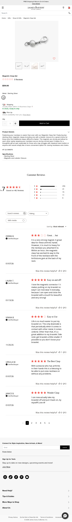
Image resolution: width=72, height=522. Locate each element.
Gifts (9, 18)
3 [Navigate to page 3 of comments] (36, 423)
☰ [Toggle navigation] (3, 7)
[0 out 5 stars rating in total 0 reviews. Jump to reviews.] (12, 79)
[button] (36, 41)
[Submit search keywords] (70, 13)
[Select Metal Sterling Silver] (3, 97)
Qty (3, 119)
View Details (36, 4)
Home (4, 18)
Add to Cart (44, 123)
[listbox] (36, 67)
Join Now (6, 466)
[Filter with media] (16, 220)
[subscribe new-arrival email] (31, 447)
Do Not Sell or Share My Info (29, 517)
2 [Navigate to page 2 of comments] (31, 423)
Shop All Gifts (17, 18)
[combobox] (36, 13)
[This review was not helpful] (64, 271)
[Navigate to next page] (49, 423)
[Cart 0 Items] (69, 7)
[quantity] (10, 123)
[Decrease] (15, 123)
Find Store (26, 114)
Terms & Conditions (46, 517)
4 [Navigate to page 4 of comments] (40, 423)
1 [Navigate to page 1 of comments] (27, 423)
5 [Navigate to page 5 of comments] (44, 423)
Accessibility (59, 517)
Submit (65, 447)
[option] (18, 65)
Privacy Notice (7, 452)
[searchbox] (14, 213)
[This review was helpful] (59, 271)
